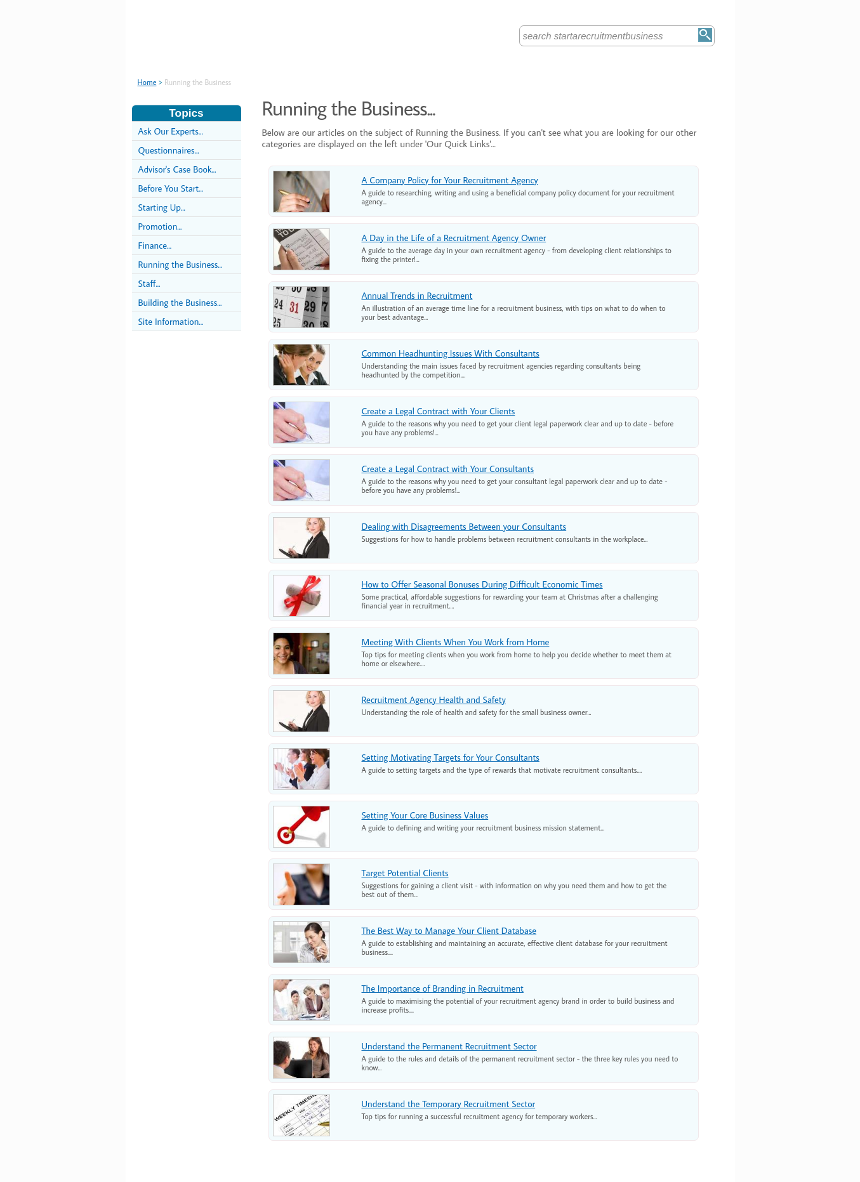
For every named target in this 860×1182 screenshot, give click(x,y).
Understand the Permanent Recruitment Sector (449, 1046)
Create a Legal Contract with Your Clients (438, 411)
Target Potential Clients (405, 873)
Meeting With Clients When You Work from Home (456, 642)
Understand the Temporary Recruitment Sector (449, 1104)
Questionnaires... (168, 150)
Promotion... (160, 226)
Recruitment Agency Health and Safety (434, 699)
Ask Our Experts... (170, 131)
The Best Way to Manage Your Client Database (449, 930)
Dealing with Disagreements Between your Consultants (464, 526)
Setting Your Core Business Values (425, 815)
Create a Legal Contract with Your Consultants (448, 469)
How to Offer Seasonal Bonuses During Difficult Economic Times (482, 584)
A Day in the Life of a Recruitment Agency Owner (454, 238)
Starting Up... (161, 207)
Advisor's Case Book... (177, 169)
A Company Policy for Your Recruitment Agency (450, 180)
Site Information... (171, 321)
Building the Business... (180, 302)
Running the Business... (180, 264)
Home (147, 82)
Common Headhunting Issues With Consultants (450, 353)
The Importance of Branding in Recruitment (443, 988)
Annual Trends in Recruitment (417, 295)
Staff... (149, 283)
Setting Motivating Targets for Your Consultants (450, 757)
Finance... (155, 245)
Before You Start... (171, 188)
